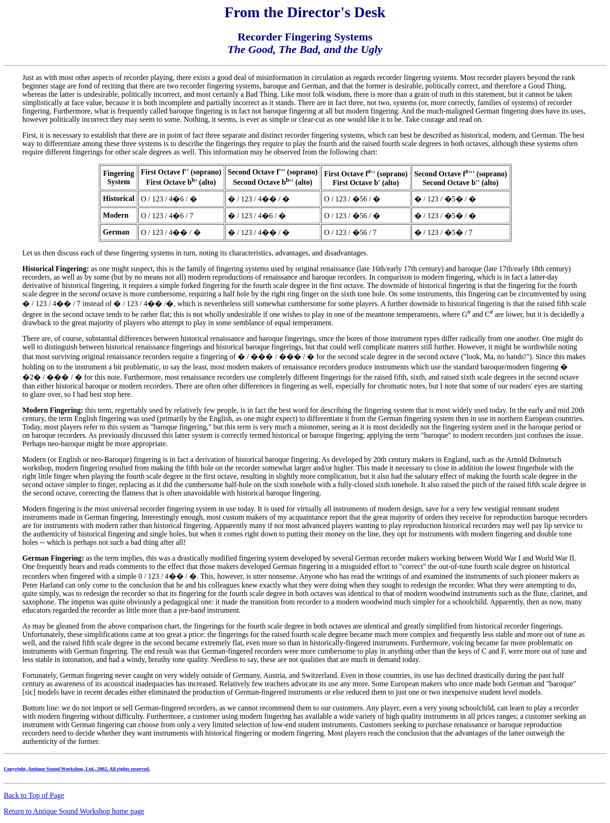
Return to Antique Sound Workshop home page (74, 811)
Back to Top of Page (34, 795)
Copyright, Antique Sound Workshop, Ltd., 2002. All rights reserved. (77, 768)
